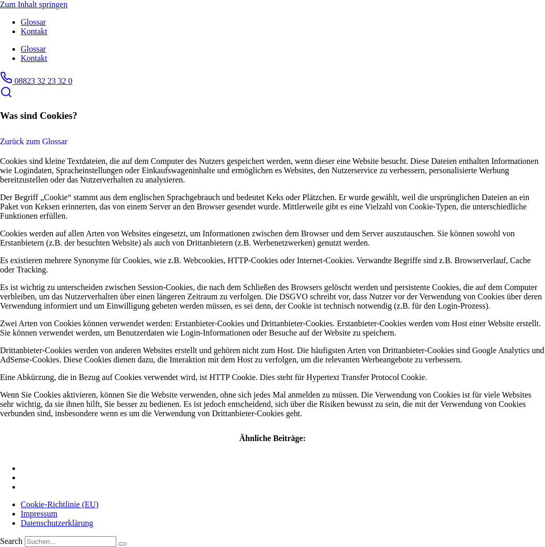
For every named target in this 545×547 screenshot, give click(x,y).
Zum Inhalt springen (34, 4)
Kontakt (34, 31)
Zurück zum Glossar (34, 141)
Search (11, 541)
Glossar (33, 22)
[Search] (122, 543)
